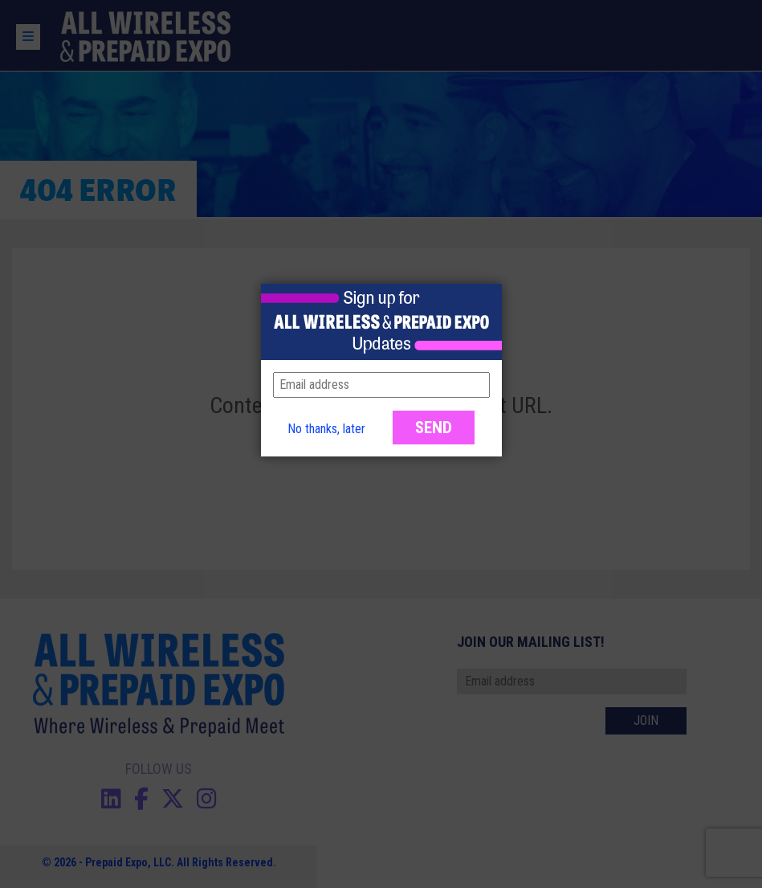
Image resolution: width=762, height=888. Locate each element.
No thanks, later (326, 428)
